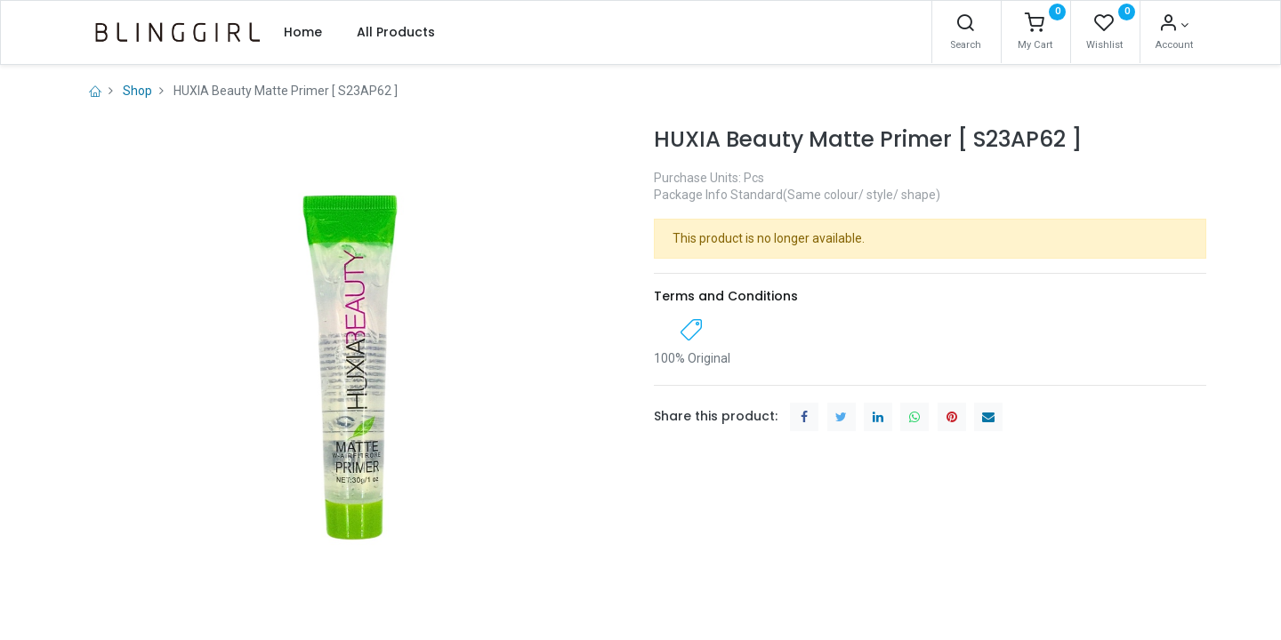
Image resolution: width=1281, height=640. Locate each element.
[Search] (965, 25)
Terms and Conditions (726, 296)
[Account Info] (1173, 25)
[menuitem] (303, 32)
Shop (137, 91)
